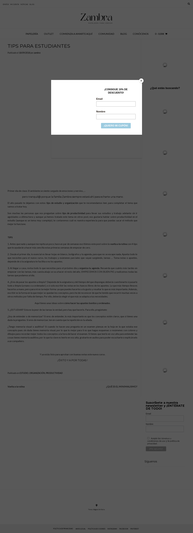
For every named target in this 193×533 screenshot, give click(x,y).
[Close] (141, 80)
